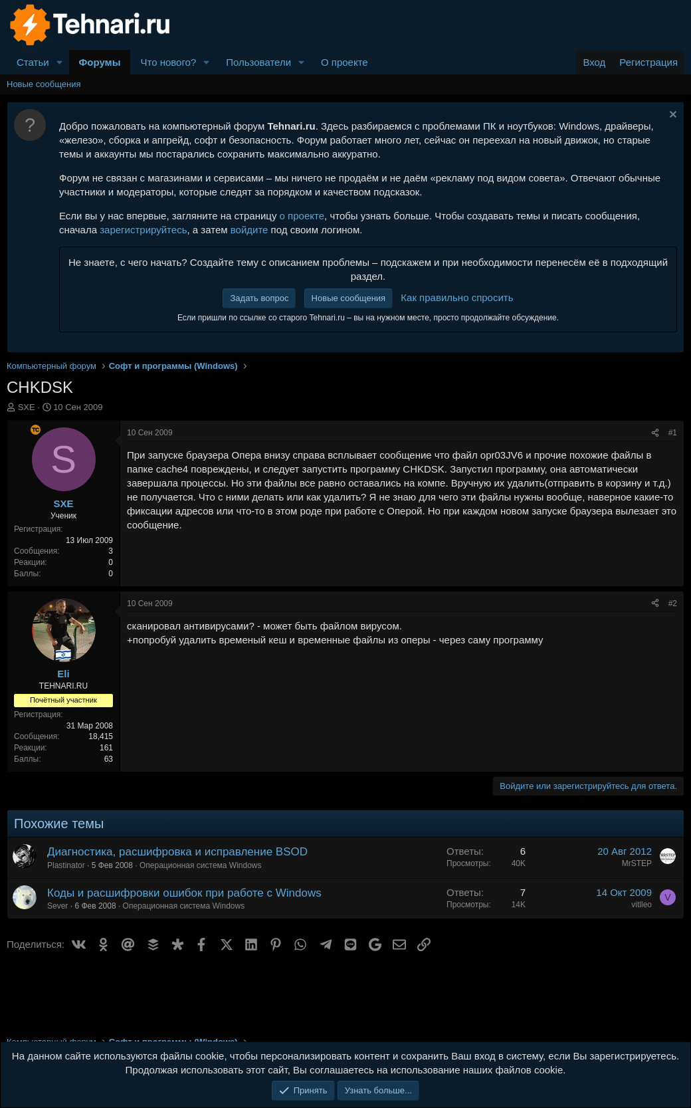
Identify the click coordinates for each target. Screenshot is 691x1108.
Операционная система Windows (201, 865)
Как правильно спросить (457, 297)
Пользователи (258, 62)
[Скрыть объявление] (671, 116)
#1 (672, 432)
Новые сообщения (44, 84)
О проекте (344, 62)
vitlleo (641, 904)
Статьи (33, 62)
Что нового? (168, 62)
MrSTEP (637, 863)
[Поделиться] (655, 433)
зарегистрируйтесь (143, 229)
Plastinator (66, 865)
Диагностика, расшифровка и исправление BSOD (177, 851)
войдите (249, 229)
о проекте (302, 215)
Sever (57, 906)
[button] (59, 62)
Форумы (100, 62)
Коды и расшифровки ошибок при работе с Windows (184, 893)
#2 (672, 603)
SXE (26, 407)
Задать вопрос (259, 298)
